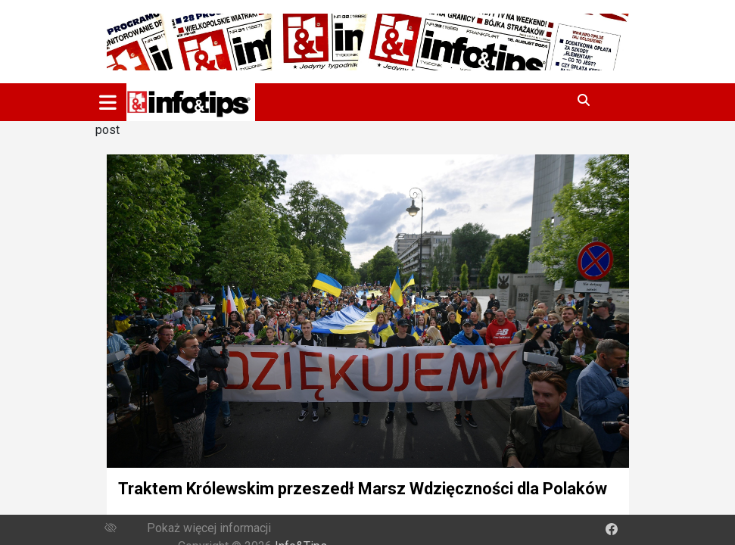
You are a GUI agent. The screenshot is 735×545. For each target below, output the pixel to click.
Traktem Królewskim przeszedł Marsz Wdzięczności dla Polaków (362, 488)
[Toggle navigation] (107, 102)
